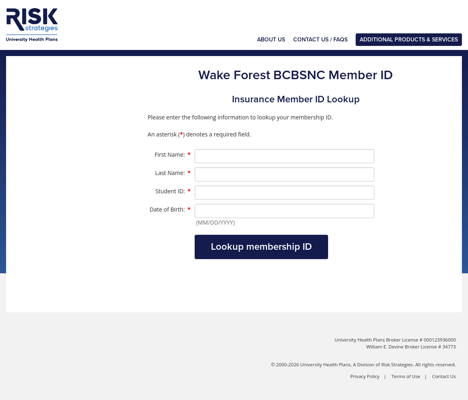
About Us (271, 39)
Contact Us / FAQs (320, 39)
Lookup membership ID (261, 247)
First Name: (173, 154)
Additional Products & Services (409, 39)
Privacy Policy (365, 376)
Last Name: (173, 173)
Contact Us (444, 376)
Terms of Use (405, 376)
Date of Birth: (170, 209)
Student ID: (173, 191)
